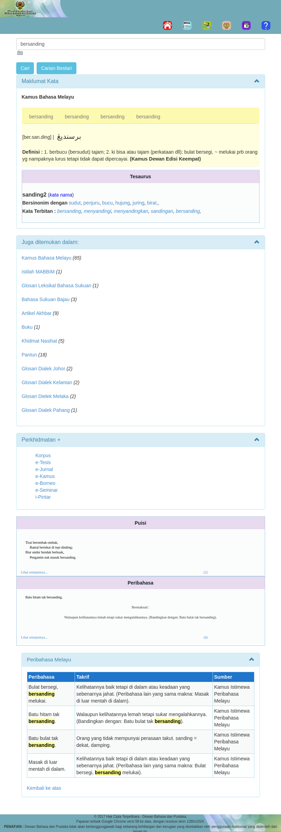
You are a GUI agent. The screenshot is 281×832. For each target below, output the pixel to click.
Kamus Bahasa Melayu (47, 258)
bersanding (41, 116)
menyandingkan (131, 211)
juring (138, 203)
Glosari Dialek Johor (43, 368)
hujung (122, 203)
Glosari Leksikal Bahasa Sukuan (57, 285)
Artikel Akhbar (36, 313)
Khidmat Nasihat (39, 341)
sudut (75, 203)
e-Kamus (45, 476)
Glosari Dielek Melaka (45, 396)
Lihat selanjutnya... (34, 572)
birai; (152, 203)
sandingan (162, 211)
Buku (27, 327)
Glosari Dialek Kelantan (47, 382)
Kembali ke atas (44, 788)
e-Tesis (43, 462)
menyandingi (97, 211)
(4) (206, 637)
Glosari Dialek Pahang (46, 410)
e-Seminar (47, 490)
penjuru (91, 203)
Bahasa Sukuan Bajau (46, 299)
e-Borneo (46, 483)
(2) (206, 572)
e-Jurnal (44, 469)
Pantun (29, 355)
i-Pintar (43, 497)
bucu (107, 203)
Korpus (43, 455)
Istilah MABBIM (38, 271)
